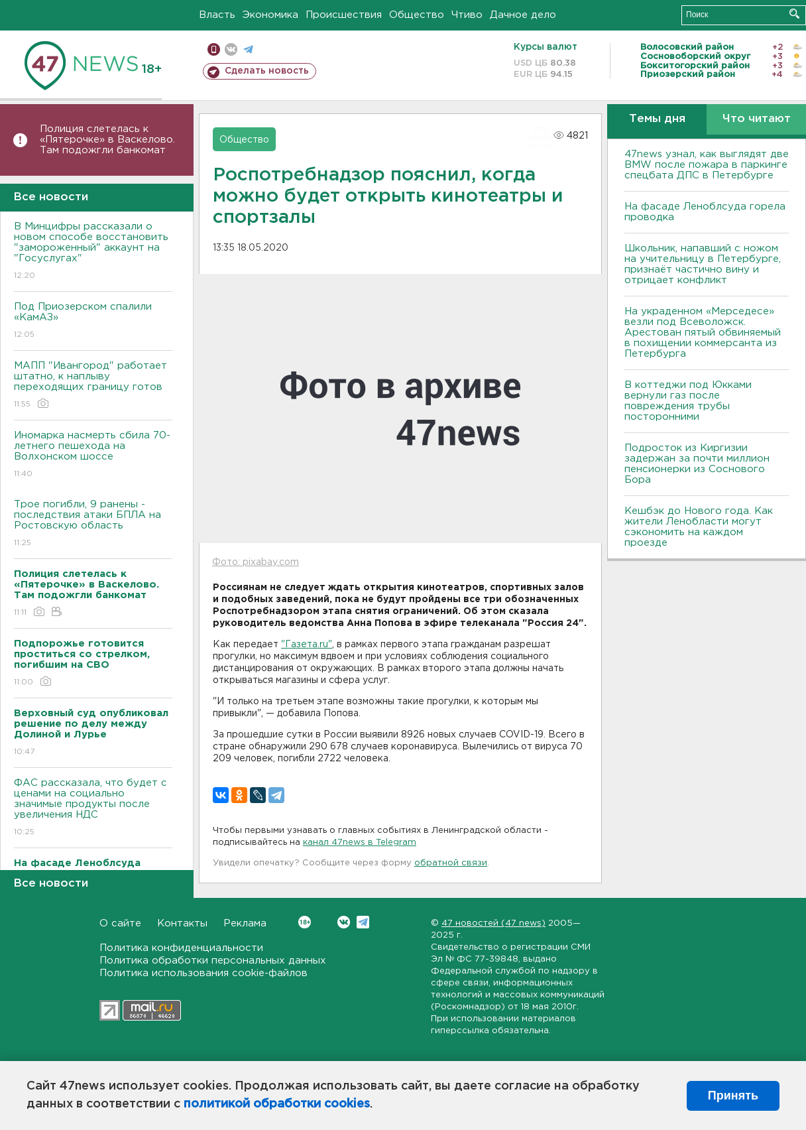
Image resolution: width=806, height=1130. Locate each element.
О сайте (120, 923)
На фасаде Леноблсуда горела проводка (704, 211)
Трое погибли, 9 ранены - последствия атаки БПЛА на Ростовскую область (93, 524)
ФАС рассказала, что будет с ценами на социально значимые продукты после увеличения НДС (93, 808)
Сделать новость (267, 71)
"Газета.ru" (306, 645)
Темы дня (657, 119)
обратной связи (450, 863)
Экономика (270, 15)
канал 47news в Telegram (359, 842)
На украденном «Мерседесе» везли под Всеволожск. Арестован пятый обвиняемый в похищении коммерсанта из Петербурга (702, 332)
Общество (416, 15)
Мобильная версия (213, 49)
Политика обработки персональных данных (212, 960)
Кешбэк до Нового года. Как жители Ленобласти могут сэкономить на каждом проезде (698, 527)
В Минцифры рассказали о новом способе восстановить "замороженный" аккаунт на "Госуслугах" (93, 251)
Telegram (363, 922)
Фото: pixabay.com (255, 562)
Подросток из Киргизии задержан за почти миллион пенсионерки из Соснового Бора (697, 464)
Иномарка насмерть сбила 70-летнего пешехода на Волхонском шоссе (93, 455)
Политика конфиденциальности (181, 948)
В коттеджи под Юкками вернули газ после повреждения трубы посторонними (688, 401)
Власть (217, 15)
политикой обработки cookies (277, 1104)
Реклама (244, 923)
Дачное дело (523, 15)
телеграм (248, 49)
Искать (794, 14)
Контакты (182, 923)
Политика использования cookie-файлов (203, 973)
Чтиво (467, 15)
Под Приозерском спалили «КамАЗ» (93, 321)
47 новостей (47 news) (493, 923)
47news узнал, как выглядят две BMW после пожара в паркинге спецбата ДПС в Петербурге (706, 165)
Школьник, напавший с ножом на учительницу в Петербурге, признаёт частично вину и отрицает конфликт (702, 264)
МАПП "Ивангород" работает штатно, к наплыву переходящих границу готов (93, 385)
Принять (733, 1095)
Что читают (756, 119)
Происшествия (344, 15)
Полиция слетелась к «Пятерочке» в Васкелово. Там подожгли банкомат (107, 140)
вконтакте (231, 49)
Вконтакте (304, 922)
